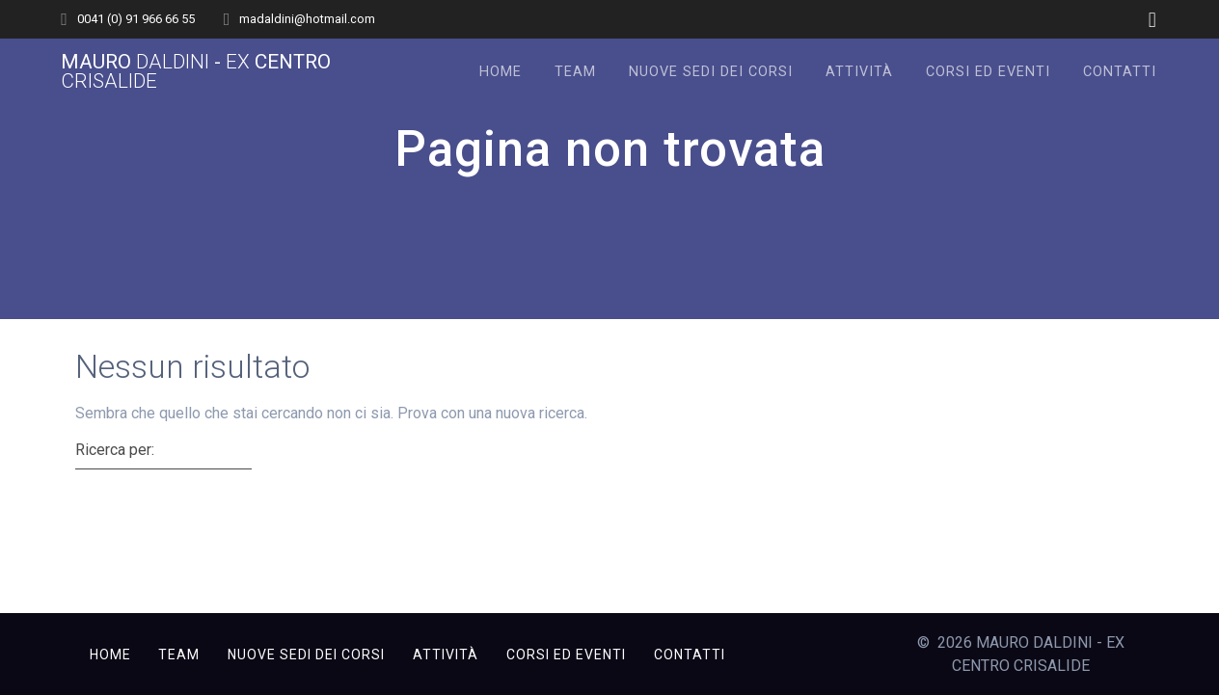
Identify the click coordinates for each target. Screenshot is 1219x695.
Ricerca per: (114, 450)
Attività (859, 72)
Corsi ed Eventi (988, 72)
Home (500, 72)
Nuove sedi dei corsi (711, 72)
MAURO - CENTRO (196, 72)
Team (575, 72)
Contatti (1119, 72)
